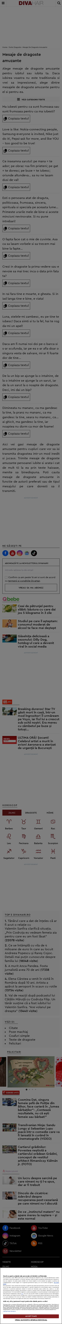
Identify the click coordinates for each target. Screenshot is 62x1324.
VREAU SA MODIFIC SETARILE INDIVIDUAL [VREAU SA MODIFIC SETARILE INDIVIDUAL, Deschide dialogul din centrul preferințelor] (31, 1320)
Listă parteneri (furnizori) (9, 1311)
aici (22, 1293)
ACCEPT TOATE (31, 1316)
